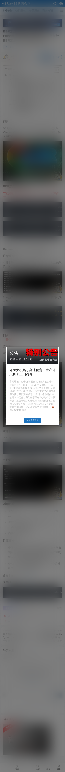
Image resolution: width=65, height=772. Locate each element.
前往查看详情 (32, 420)
